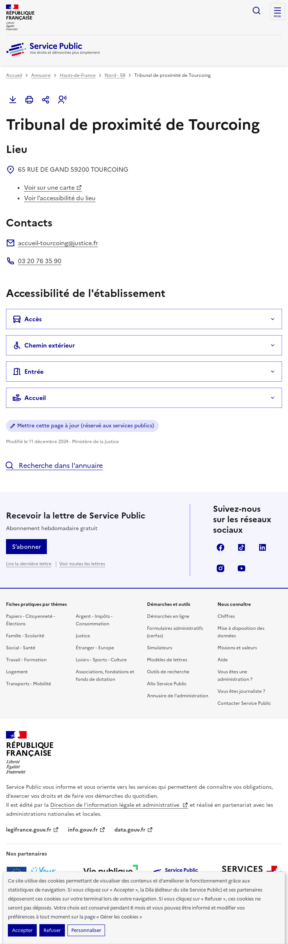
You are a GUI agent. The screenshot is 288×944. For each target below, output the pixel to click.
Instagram (220, 568)
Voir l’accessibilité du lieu (60, 197)
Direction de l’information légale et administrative (119, 805)
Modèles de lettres (167, 659)
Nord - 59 (115, 75)
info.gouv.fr (86, 830)
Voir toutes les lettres (82, 563)
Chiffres (226, 616)
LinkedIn (262, 547)
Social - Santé (20, 647)
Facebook (220, 547)
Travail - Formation (26, 659)
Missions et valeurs (237, 647)
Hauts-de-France (78, 75)
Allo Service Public (167, 683)
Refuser (52, 930)
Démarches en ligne (168, 616)
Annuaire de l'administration (177, 695)
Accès (27, 319)
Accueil (14, 75)
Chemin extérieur (43, 345)
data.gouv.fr (133, 830)
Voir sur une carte (53, 187)
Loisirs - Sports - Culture (101, 659)
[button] (62, 99)
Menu (277, 16)
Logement (17, 671)
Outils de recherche (168, 671)
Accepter (22, 930)
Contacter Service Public (244, 703)
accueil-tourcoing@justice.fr (58, 242)
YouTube (241, 568)
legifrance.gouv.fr (32, 830)
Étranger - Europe (95, 647)
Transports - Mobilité (28, 683)
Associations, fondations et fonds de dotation (105, 675)
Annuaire (41, 75)
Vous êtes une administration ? (235, 675)
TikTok (241, 547)
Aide (223, 659)
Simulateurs (159, 647)
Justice (83, 635)
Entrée (28, 371)
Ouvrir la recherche (256, 10)
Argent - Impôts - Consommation (94, 620)
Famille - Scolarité (25, 635)
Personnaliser (86, 930)
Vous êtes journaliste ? (241, 691)
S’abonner (26, 546)
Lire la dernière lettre (28, 563)
